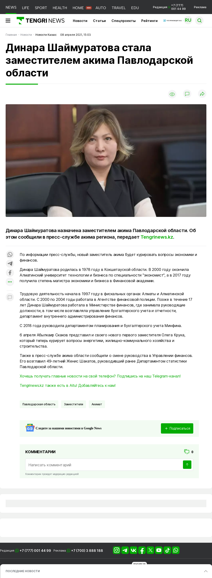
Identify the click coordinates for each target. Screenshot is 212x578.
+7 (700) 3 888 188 (87, 551)
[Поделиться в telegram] (10, 264)
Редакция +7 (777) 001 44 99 (169, 7)
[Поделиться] (202, 94)
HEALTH (60, 8)
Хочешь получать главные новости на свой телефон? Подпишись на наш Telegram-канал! (100, 376)
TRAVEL (119, 8)
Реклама (200, 7)
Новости (80, 21)
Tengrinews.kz (157, 237)
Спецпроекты (124, 21)
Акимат (97, 404)
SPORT (41, 8)
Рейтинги (149, 21)
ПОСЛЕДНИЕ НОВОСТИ (23, 571)
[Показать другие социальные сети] (10, 282)
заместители (73, 404)
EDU (135, 8)
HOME (78, 8)
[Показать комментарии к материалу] (10, 297)
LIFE (25, 8)
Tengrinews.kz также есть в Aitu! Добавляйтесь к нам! (67, 385)
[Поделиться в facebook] (10, 273)
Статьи (99, 21)
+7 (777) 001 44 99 (35, 551)
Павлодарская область (39, 404)
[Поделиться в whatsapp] (10, 254)
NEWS (11, 7)
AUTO (101, 8)
